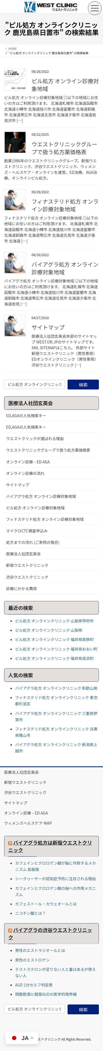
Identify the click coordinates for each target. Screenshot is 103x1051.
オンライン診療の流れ (25, 473)
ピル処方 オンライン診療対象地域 (65, 85)
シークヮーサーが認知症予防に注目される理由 (55, 878)
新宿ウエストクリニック (27, 565)
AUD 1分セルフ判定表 (34, 985)
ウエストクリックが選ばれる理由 (35, 438)
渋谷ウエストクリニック (27, 577)
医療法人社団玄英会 (23, 553)
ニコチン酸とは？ (30, 913)
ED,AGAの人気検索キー (26, 415)
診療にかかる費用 (21, 588)
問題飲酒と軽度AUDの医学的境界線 (46, 994)
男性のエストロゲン (32, 960)
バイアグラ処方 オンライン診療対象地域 (65, 268)
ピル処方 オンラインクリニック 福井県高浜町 (54, 658)
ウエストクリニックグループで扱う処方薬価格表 (64, 148)
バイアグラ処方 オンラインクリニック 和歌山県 (56, 688)
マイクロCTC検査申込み (27, 530)
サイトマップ (48, 327)
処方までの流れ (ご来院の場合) (33, 542)
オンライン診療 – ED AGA (28, 461)
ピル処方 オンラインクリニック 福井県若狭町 (54, 639)
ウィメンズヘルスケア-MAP (28, 823)
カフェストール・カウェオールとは (46, 903)
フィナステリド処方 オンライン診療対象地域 (65, 205)
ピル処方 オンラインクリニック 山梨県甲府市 (54, 620)
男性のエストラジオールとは (40, 950)
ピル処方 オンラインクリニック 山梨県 (48, 630)
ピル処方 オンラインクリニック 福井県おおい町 (56, 649)
